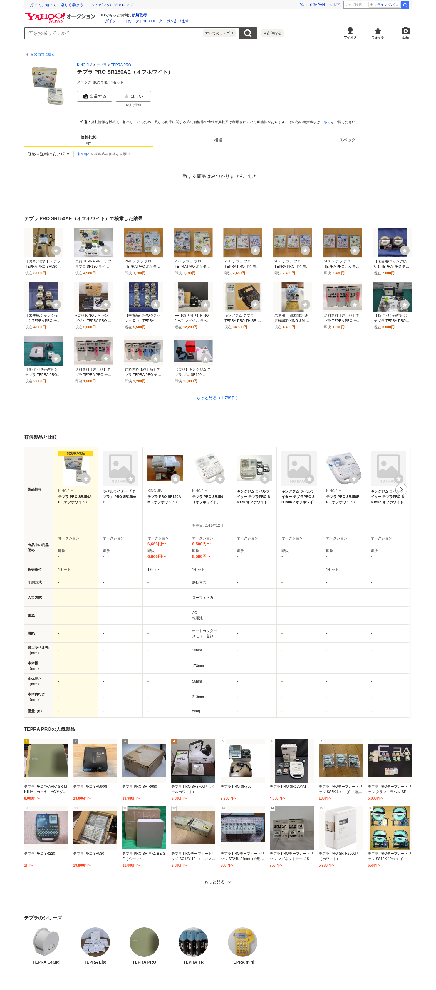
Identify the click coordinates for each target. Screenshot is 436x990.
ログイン (108, 21)
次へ (401, 489)
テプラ (101, 65)
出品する (94, 96)
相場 (218, 140)
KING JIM (84, 65)
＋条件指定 (272, 33)
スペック (347, 140)
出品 (405, 37)
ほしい (133, 96)
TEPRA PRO (121, 65)
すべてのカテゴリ (219, 33)
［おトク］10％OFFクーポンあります (156, 21)
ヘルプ (334, 4)
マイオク (350, 37)
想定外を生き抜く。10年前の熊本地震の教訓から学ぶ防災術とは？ (87, 5)
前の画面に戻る (42, 54)
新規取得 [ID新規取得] (139, 15)
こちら (325, 122)
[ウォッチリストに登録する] (86, 479)
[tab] (88, 140)
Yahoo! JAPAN (312, 4)
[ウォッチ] (56, 250)
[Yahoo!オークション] (61, 14)
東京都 (82, 154)
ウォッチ (377, 37)
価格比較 (89, 140)
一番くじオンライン (385, 5)
